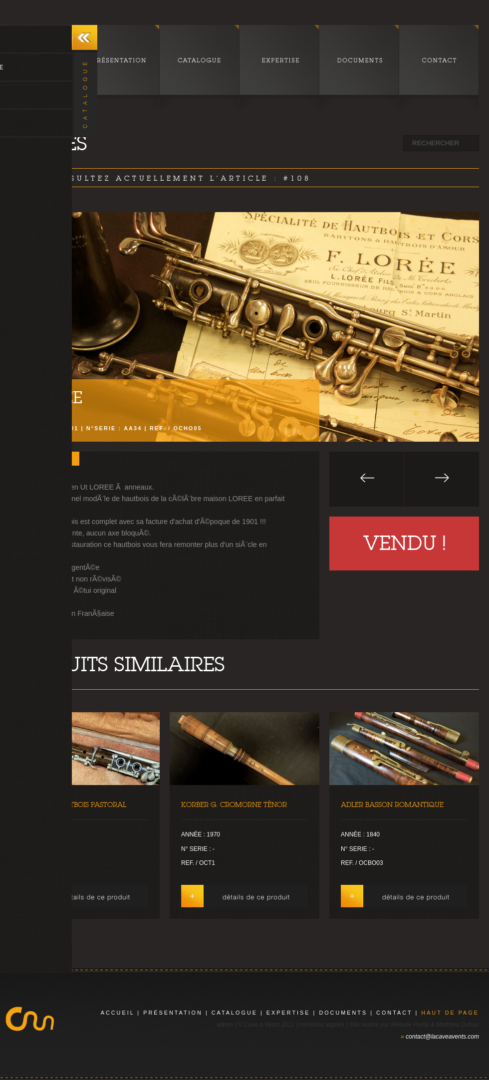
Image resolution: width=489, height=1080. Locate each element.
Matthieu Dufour (458, 1024)
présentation (173, 1013)
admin (225, 1024)
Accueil (118, 1013)
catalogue (234, 1013)
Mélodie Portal (410, 1024)
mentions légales (321, 1024)
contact (394, 1013)
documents (343, 1013)
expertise (288, 1013)
